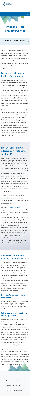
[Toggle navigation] (27, 14)
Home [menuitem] (8, 381)
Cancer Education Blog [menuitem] (14, 385)
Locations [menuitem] (17, 381)
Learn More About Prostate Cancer (15, 41)
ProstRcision (6, 198)
